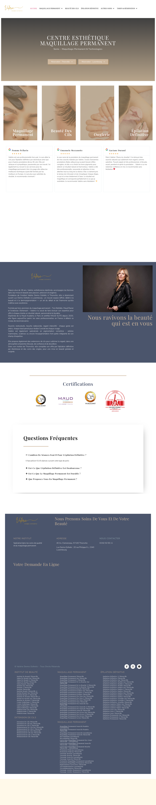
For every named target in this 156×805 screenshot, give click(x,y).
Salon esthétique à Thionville (28, 714)
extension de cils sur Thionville (30, 733)
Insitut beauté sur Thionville (28, 701)
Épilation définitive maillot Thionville (118, 693)
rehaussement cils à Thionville (29, 744)
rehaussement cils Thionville (28, 746)
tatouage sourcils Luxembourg (72, 780)
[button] (51, 8)
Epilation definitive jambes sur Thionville (119, 695)
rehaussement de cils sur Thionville (31, 736)
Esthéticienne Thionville (26, 722)
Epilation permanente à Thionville (116, 726)
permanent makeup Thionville (72, 774)
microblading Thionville (69, 760)
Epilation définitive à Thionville (115, 683)
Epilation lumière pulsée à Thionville (118, 714)
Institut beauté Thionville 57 (28, 699)
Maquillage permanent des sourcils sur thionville (75, 718)
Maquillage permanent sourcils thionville (76, 728)
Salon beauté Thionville (26, 691)
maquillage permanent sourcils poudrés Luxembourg (75, 748)
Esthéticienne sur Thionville (28, 718)
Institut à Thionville (25, 695)
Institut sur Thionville (26, 693)
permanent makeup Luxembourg (72, 772)
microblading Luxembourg (70, 758)
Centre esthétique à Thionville (29, 710)
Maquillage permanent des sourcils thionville (74, 725)
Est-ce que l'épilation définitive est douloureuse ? (54, 475)
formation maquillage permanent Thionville (77, 787)
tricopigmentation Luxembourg (72, 791)
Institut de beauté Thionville (28, 683)
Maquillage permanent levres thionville (76, 739)
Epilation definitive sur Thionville (116, 687)
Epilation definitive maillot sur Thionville (119, 689)
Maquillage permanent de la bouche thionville (74, 696)
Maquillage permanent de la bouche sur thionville (76, 690)
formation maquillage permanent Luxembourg (73, 784)
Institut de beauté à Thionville (29, 708)
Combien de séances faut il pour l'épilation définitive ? (57, 462)
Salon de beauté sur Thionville (29, 685)
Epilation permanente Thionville (116, 728)
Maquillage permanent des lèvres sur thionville (75, 731)
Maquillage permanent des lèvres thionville (77, 737)
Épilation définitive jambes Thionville (118, 699)
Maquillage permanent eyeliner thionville (76, 707)
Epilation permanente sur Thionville (117, 724)
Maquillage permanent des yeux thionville (76, 714)
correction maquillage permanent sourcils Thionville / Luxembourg (76, 766)
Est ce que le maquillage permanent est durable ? (54, 480)
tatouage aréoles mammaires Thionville (75, 797)
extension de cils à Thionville (29, 735)
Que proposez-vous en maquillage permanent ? (52, 486)
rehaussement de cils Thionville (30, 740)
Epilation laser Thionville (113, 722)
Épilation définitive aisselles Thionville (118, 710)
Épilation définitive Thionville (115, 685)
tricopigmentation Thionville (71, 793)
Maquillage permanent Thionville (73, 683)
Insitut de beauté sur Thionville (29, 707)
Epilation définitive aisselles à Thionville (119, 708)
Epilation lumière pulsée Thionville (117, 716)
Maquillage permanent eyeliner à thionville (77, 705)
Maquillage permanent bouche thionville (76, 699)
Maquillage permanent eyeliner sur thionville (74, 702)
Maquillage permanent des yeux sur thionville (74, 709)
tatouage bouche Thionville (71, 778)
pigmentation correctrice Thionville (74, 789)
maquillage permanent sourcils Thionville (76, 756)
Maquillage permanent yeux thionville (75, 716)
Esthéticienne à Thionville (27, 720)
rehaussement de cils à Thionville (30, 738)
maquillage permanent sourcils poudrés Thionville (75, 751)
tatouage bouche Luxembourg (72, 776)
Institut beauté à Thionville (28, 703)
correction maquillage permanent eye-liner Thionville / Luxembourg (77, 763)
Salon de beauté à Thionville (28, 687)
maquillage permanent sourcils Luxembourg (77, 754)
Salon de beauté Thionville (27, 689)
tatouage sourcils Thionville (71, 782)
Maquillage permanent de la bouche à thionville (75, 693)
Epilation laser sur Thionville (115, 718)
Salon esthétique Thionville (28, 716)
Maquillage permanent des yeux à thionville (77, 712)
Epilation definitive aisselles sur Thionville (120, 707)
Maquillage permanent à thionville (73, 687)
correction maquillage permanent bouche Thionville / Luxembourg (76, 769)
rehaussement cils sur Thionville (30, 742)
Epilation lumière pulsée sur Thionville (119, 712)
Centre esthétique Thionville (28, 712)
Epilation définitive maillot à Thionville (118, 691)
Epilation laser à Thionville (114, 720)
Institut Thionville (24, 697)
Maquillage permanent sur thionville (74, 685)
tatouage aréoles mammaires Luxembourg (76, 795)
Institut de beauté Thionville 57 (29, 705)
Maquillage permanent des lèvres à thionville (74, 734)
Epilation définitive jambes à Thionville (118, 697)
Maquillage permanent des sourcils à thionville (74, 722)
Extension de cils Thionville (28, 731)
